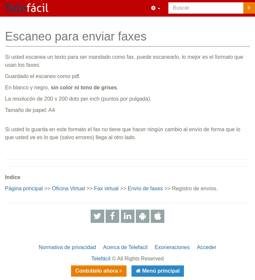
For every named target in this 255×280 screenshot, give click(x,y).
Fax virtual (106, 188)
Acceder (206, 247)
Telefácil (101, 258)
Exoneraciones (172, 247)
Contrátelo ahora (97, 271)
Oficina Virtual (68, 188)
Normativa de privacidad (67, 247)
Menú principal (160, 271)
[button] (156, 8)
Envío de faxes (145, 188)
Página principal (24, 188)
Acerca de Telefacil (125, 247)
